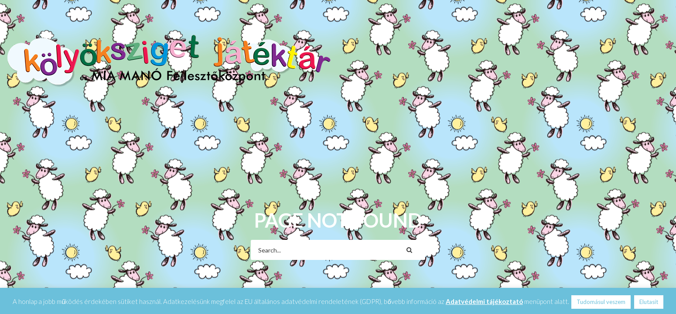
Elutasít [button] (648, 301)
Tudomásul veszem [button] (601, 301)
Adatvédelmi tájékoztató (484, 301)
